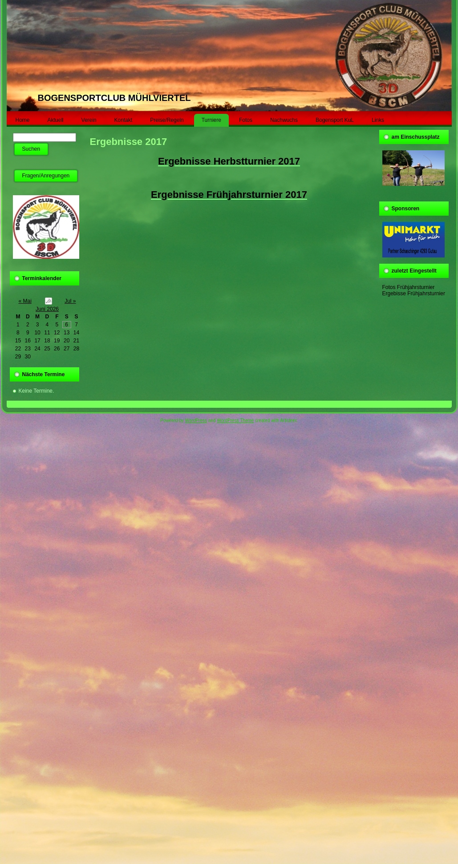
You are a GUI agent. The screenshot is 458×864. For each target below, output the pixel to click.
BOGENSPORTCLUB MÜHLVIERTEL (114, 98)
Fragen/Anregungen (46, 176)
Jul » (70, 301)
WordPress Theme (235, 420)
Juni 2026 (47, 309)
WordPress (196, 420)
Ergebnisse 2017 (128, 141)
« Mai (25, 301)
